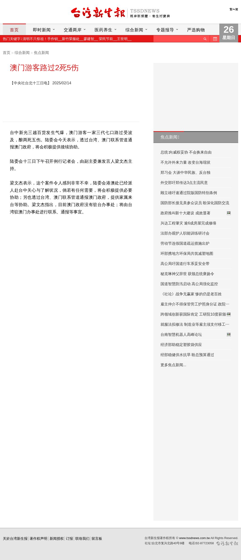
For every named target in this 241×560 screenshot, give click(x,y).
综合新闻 (134, 30)
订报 (69, 538)
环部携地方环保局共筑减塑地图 (187, 254)
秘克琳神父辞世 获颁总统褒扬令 (187, 274)
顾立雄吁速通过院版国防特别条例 (189, 193)
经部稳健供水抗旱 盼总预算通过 (187, 355)
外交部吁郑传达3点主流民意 (184, 183)
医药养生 (103, 30)
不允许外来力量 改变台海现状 (185, 162)
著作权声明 (38, 538)
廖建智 (89, 39)
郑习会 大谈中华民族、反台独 (185, 172)
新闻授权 (57, 538)
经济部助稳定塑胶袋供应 (181, 345)
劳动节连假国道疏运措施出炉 (185, 243)
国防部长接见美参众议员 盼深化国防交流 (195, 203)
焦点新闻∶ (170, 137)
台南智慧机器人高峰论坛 (196, 334)
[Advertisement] (71, 105)
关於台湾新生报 (15, 538)
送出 (205, 38)
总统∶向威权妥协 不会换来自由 (186, 152)
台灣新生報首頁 (120, 13)
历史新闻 (214, 38)
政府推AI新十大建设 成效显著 (196, 213)
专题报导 (165, 30)
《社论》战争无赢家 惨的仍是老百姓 (191, 294)
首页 (14, 30)
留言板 (97, 538)
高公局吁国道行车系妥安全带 (185, 264)
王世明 (122, 39)
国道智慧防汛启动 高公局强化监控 (189, 284)
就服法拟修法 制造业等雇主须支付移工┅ (195, 324)
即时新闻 (42, 30)
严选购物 (196, 30)
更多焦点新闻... (173, 365)
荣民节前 (106, 39)
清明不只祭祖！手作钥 (40, 39)
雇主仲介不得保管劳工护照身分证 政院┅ (195, 304)
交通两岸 (73, 30)
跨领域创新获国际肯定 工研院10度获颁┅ (196, 314)
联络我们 (82, 538)
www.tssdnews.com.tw (194, 538)
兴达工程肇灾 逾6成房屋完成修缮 (188, 223)
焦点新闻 (41, 53)
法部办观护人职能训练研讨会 (185, 233)
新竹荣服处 (71, 39)
